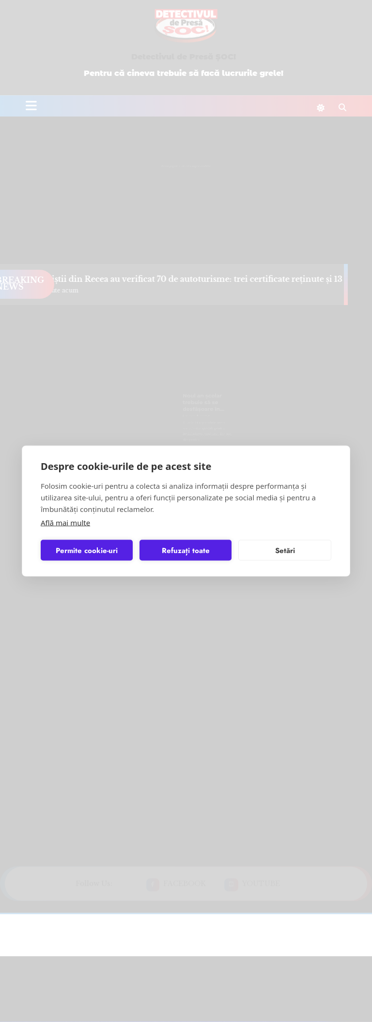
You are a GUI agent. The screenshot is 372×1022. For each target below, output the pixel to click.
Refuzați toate (186, 550)
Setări (285, 550)
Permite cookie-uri (87, 550)
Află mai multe (65, 522)
